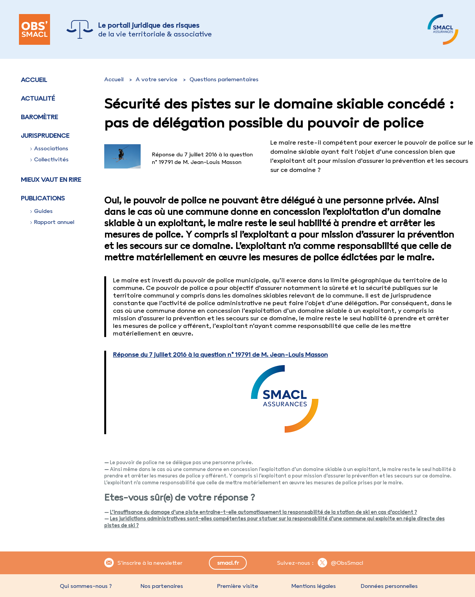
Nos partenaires (162, 586)
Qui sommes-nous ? (86, 586)
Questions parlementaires (224, 79)
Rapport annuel (52, 222)
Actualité (38, 98)
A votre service (156, 79)
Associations (49, 148)
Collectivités (49, 159)
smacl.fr (228, 562)
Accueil (34, 79)
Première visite (237, 586)
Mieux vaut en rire (51, 179)
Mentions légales (313, 586)
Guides (41, 211)
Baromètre (39, 117)
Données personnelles (389, 586)
